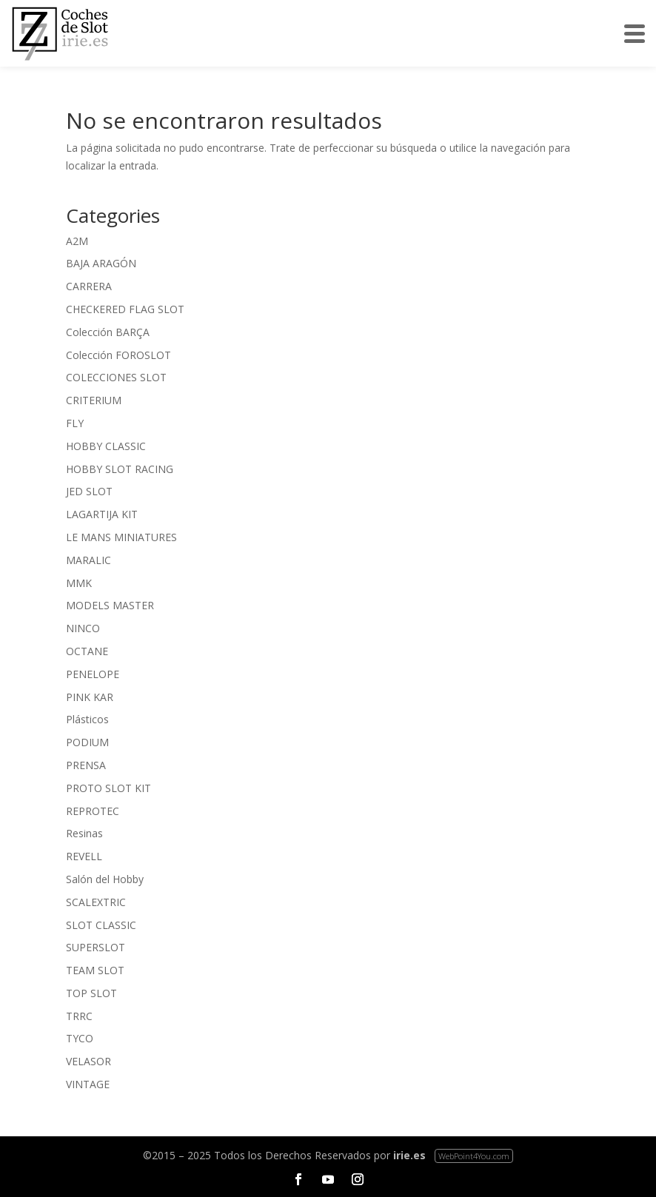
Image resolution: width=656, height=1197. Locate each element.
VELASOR (88, 1061)
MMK (79, 583)
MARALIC (88, 560)
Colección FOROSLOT (118, 355)
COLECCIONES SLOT (116, 377)
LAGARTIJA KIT (102, 514)
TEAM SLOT (95, 970)
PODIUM (87, 742)
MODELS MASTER (110, 605)
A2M (77, 241)
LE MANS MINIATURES (121, 537)
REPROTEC (92, 811)
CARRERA (89, 286)
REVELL (84, 856)
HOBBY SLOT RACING (119, 469)
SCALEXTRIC (96, 902)
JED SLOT (89, 491)
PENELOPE (92, 674)
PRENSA (86, 765)
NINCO (83, 628)
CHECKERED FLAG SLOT (125, 309)
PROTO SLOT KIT (108, 788)
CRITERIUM (93, 400)
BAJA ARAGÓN (101, 263)
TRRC (79, 1016)
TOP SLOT (91, 993)
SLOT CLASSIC (101, 925)
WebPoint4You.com (473, 1155)
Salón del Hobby (105, 879)
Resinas (84, 833)
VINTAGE (88, 1084)
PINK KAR (89, 697)
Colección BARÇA (108, 332)
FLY (75, 423)
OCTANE (87, 651)
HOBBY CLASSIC (106, 446)
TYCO (79, 1038)
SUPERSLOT (95, 947)
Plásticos (87, 719)
